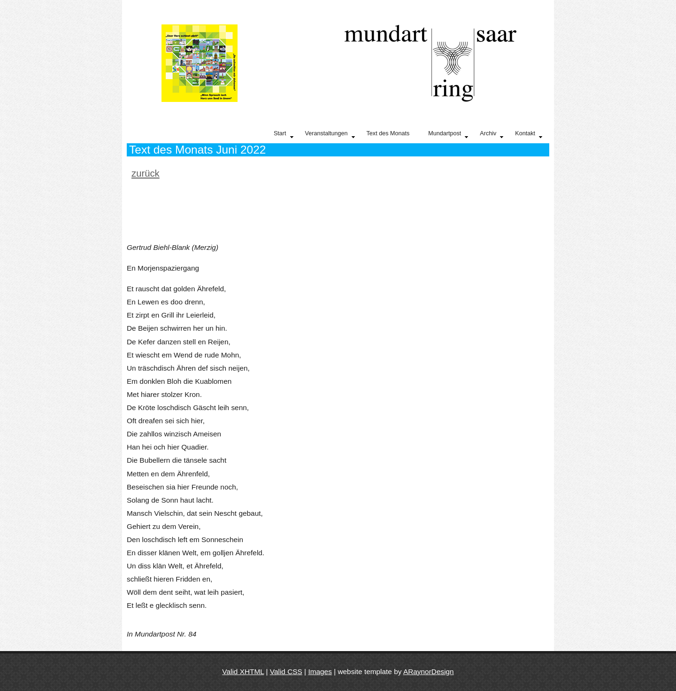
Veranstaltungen (330, 135)
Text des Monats (388, 133)
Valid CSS (286, 671)
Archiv (491, 135)
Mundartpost (448, 135)
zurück (145, 173)
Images (319, 671)
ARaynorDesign (428, 671)
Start (283, 135)
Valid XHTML (243, 671)
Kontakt (528, 135)
